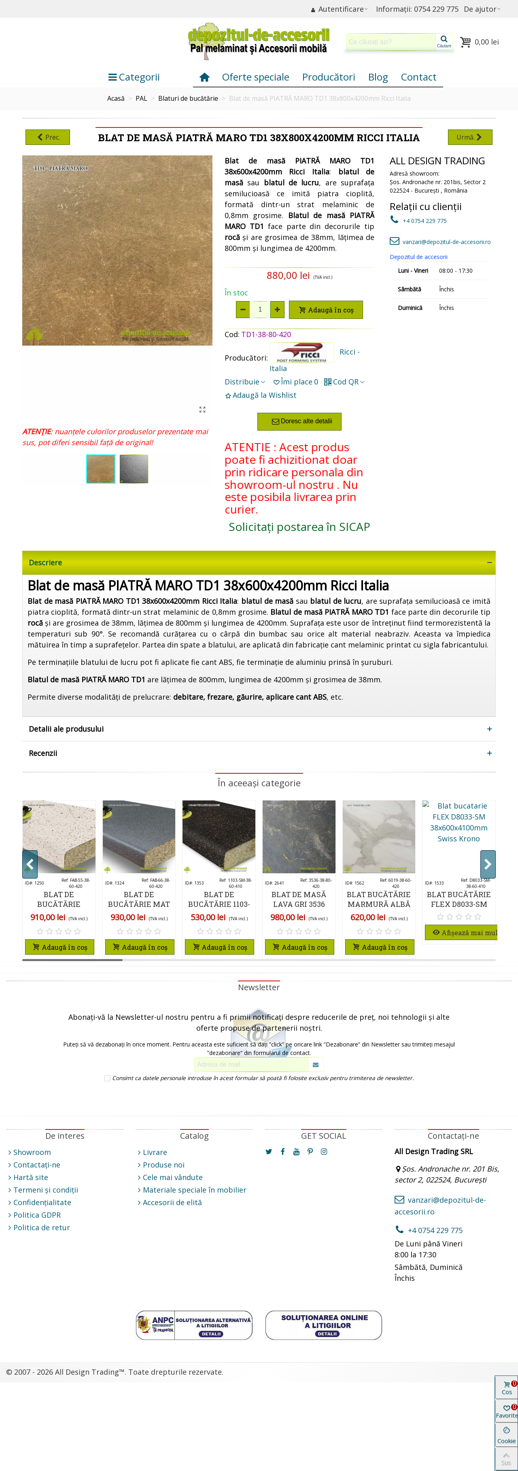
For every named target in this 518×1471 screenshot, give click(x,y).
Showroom (28, 1152)
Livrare (151, 1152)
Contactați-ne (33, 1164)
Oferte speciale (255, 76)
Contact (419, 76)
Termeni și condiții (42, 1189)
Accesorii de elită (169, 1202)
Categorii (134, 76)
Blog (378, 76)
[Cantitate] (260, 309)
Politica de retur (38, 1227)
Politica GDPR (33, 1215)
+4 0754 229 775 (418, 221)
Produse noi (160, 1164)
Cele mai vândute (169, 1177)
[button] (488, 864)
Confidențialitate (38, 1202)
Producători (328, 76)
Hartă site (27, 1177)
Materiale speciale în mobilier (191, 1189)
